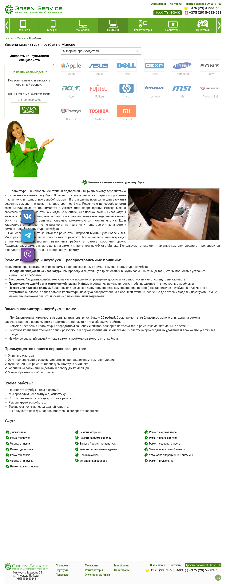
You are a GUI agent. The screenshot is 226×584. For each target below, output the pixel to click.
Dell (127, 74)
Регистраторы (94, 570)
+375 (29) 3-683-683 (205, 8)
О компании (158, 3)
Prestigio (71, 119)
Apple (71, 74)
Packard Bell (211, 96)
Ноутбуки (62, 570)
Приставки (62, 574)
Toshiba (99, 119)
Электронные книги (97, 574)
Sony (211, 74)
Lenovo (155, 96)
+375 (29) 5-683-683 (205, 12)
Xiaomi (127, 119)
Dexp (155, 74)
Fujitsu (99, 96)
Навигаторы (122, 570)
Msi (182, 96)
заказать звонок (167, 12)
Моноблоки (121, 565)
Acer (72, 96)
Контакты (176, 3)
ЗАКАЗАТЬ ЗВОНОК (29, 110)
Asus (99, 74)
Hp (127, 96)
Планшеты (62, 565)
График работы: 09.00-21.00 (204, 3)
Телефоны (91, 565)
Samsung (183, 74)
